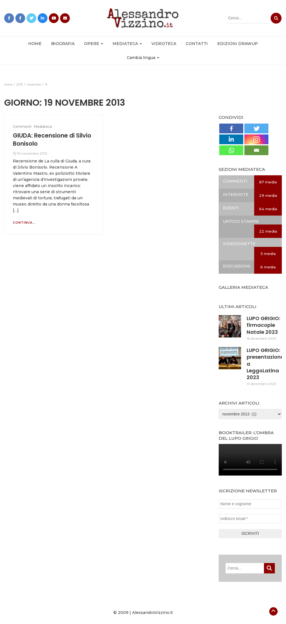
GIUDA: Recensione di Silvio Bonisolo (52, 139)
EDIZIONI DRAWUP (237, 43)
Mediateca (43, 126)
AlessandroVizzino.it (152, 612)
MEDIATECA (127, 43)
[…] (16, 210)
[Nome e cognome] (250, 504)
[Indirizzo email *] (250, 518)
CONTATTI (197, 43)
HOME (35, 43)
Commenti (22, 126)
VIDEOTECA (163, 43)
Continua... (24, 222)
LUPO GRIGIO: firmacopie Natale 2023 (263, 325)
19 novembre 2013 (32, 153)
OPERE (93, 43)
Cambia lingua (143, 57)
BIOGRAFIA (63, 43)
